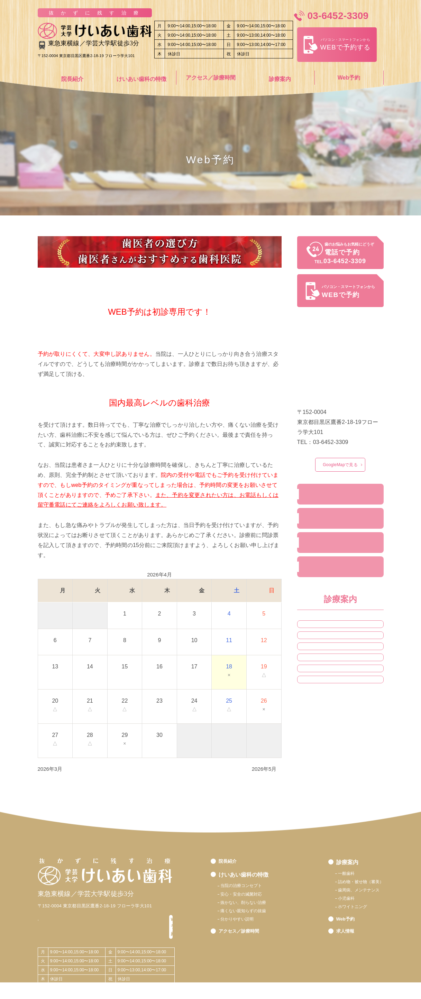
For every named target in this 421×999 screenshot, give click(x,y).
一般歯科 (334, 872)
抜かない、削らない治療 (250, 907)
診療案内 (280, 78)
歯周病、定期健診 (325, 703)
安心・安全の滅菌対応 (248, 896)
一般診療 (316, 643)
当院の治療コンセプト (248, 886)
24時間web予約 (325, 552)
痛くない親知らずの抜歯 (250, 918)
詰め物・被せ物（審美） (332, 683)
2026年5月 (264, 766)
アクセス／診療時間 (211, 78)
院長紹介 (72, 78)
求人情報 (317, 580)
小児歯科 (316, 724)
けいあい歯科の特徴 (141, 78)
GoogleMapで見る (340, 465)
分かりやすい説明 (242, 928)
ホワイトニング (323, 744)
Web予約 (349, 78)
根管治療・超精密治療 (330, 663)
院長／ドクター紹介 (331, 497)
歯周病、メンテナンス (350, 893)
